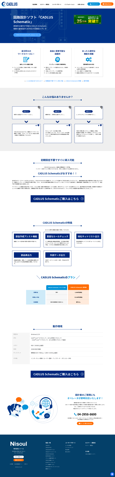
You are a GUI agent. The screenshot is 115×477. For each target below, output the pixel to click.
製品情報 (35, 4)
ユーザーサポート (56, 4)
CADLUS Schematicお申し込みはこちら (27, 34)
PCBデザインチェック (50, 462)
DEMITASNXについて (50, 456)
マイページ (95, 4)
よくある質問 (68, 445)
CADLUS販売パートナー (90, 454)
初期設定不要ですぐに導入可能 (54, 81)
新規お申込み (108, 4)
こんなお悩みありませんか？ (34, 81)
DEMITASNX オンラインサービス (52, 466)
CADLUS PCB (48, 447)
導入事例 (67, 449)
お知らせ (25, 464)
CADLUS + (48, 445)
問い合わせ (67, 451)
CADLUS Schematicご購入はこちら (56, 199)
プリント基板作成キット (51, 458)
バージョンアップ (69, 447)
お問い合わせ (81, 4)
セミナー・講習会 (44, 4)
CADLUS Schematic (50, 454)
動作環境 (86, 81)
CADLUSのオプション (50, 449)
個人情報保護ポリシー (19, 464)
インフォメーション (69, 4)
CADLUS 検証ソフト (50, 460)
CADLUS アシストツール (51, 451)
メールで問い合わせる (86, 423)
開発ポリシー (48, 468)
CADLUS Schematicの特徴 (73, 81)
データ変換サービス (50, 464)
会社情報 (11, 464)
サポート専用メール (18, 456)
